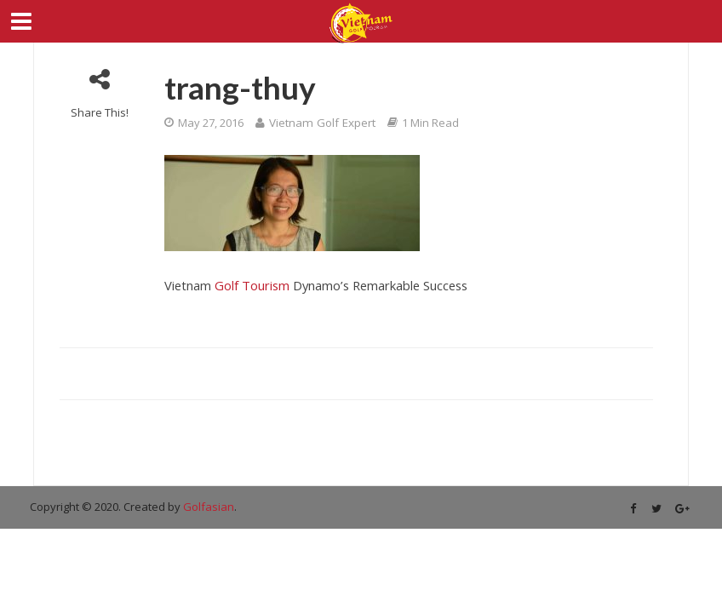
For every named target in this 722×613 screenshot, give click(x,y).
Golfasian (208, 506)
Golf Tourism (252, 285)
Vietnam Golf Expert (322, 122)
